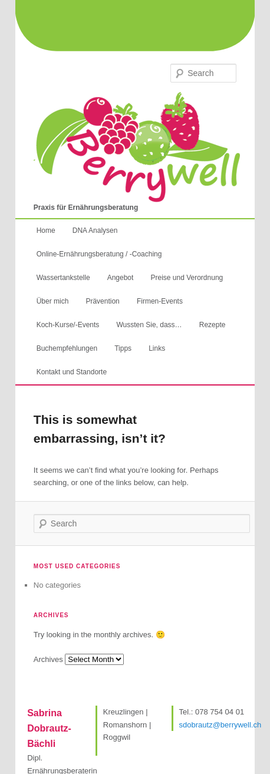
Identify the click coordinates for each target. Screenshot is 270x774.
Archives (48, 659)
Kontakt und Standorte (72, 372)
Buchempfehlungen (67, 348)
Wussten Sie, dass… (149, 325)
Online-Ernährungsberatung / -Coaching (99, 254)
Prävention (102, 301)
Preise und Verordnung (186, 278)
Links (157, 348)
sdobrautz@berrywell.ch (220, 724)
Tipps (122, 348)
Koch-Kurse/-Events (68, 325)
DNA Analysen (95, 230)
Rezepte (212, 325)
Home (46, 230)
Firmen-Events (160, 301)
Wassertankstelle (63, 278)
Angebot (120, 278)
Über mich (53, 301)
